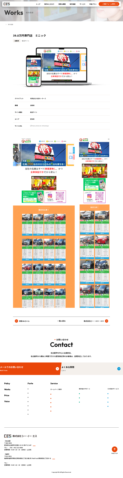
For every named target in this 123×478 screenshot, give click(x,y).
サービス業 (32, 411)
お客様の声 (14, 401)
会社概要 (30, 424)
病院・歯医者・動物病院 (36, 398)
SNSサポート (89, 402)
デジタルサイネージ (109, 402)
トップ (38, 4)
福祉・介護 (32, 406)
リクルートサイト (64, 399)
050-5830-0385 (13, 466)
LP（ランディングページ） (67, 407)
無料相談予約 (20, 424)
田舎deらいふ (24, 321)
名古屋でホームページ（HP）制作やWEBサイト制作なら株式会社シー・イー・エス (59, 475)
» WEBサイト (8, 464)
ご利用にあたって (42, 424)
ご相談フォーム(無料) (109, 4)
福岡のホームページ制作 (66, 412)
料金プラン (93, 4)
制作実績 (72, 4)
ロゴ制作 (106, 394)
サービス (82, 4)
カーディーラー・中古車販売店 (39, 393)
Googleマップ (38, 446)
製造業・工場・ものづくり (37, 389)
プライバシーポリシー (58, 424)
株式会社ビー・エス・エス (94, 321)
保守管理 (88, 394)
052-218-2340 (12, 450)
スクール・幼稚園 (34, 415)
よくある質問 (8, 424)
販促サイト (62, 403)
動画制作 (106, 398)
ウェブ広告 (88, 398)
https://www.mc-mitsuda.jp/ (41, 126)
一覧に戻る (61, 321)
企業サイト (62, 394)
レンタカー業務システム (111, 407)
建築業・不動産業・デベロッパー (39, 402)
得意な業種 (62, 4)
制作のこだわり (49, 4)
